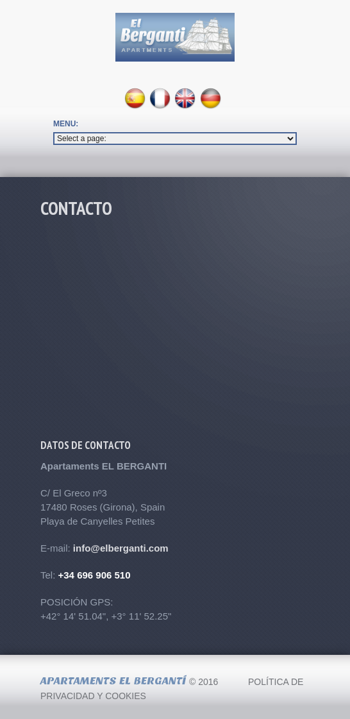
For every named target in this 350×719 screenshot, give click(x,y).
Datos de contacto (85, 445)
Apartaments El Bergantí (113, 681)
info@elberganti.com (121, 548)
